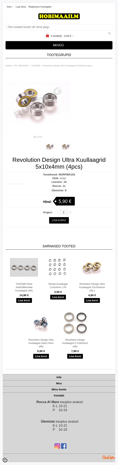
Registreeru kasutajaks (39, 7)
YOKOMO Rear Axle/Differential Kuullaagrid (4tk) (24, 287)
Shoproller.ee (108, 457)
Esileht (9, 66)
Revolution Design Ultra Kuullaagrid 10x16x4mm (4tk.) (92, 287)
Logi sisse (21, 7)
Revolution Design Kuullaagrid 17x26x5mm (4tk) (75, 343)
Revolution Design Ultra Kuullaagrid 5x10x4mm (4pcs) (67, 66)
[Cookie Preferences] (5, 460)
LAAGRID (35, 66)
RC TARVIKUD (21, 66)
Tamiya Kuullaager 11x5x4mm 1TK (58, 286)
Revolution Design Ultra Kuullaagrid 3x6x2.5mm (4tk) (41, 343)
